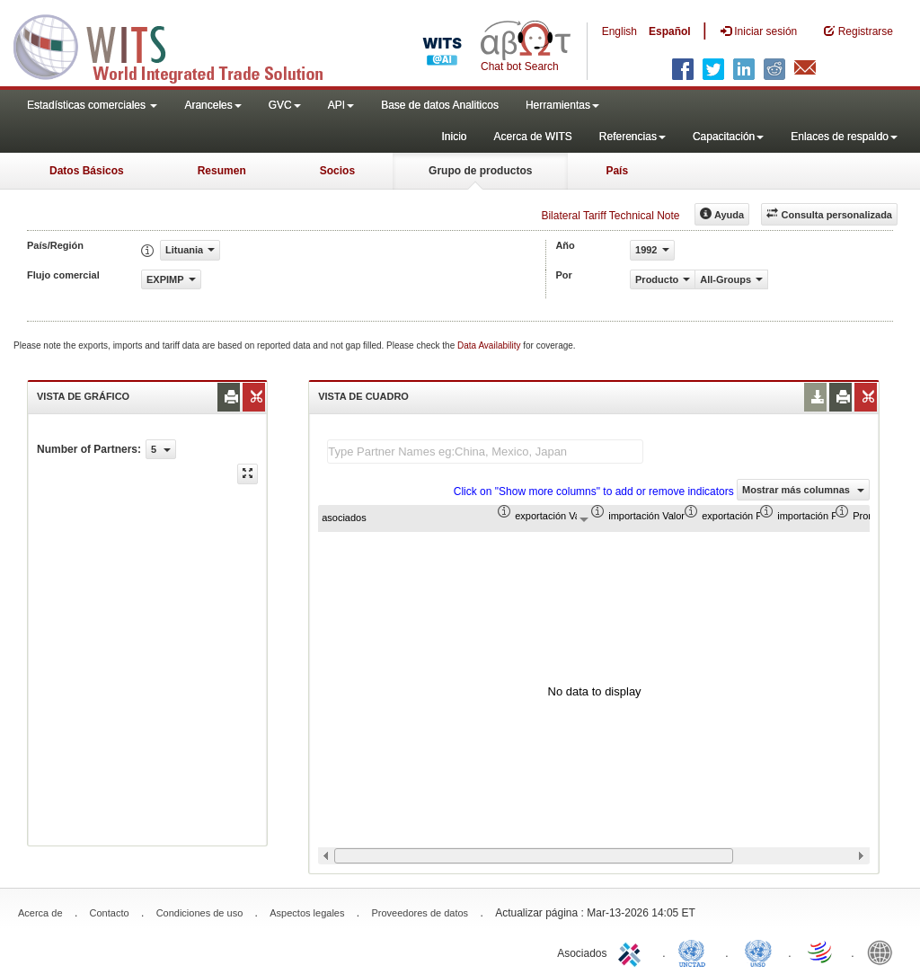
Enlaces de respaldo (844, 136)
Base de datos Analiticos (440, 105)
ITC (632, 952)
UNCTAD (695, 952)
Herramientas (562, 105)
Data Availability (490, 345)
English (619, 31)
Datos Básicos (86, 170)
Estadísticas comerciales (92, 105)
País (617, 170)
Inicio (453, 136)
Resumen (222, 170)
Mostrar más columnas (803, 489)
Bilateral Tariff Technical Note (610, 215)
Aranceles (212, 105)
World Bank (884, 952)
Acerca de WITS (532, 136)
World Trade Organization (821, 952)
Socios (337, 170)
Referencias (632, 136)
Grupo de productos (480, 170)
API (341, 105)
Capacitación (728, 136)
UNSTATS (758, 952)
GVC (285, 105)
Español (670, 31)
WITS (179, 45)
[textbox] (485, 451)
